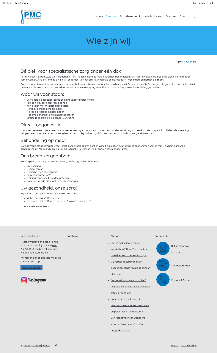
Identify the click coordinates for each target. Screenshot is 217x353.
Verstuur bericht (31, 267)
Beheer (46, 345)
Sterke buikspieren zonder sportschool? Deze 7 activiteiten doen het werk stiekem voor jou (129, 249)
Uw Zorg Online (32, 345)
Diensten (171, 16)
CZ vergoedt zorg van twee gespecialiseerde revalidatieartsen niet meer (130, 268)
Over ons (111, 16)
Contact (185, 16)
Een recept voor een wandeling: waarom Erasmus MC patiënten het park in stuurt (128, 324)
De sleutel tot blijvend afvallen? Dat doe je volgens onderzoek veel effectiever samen (130, 286)
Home (99, 16)
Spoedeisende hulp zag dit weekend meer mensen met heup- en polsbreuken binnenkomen (130, 305)
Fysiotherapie (128, 16)
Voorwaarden (189, 345)
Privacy (175, 345)
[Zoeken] (193, 16)
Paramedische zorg (151, 16)
